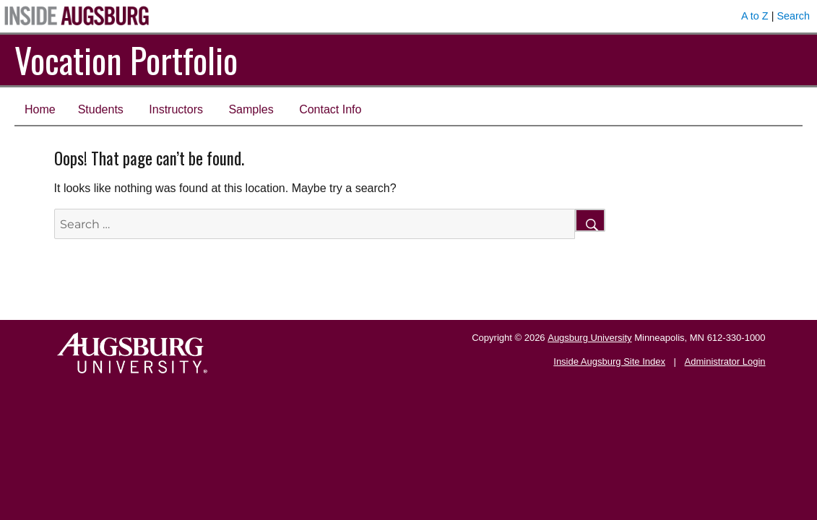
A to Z (755, 16)
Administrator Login (725, 361)
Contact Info (330, 109)
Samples (250, 109)
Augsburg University (589, 337)
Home (40, 109)
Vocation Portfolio (126, 59)
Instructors (176, 109)
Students (101, 109)
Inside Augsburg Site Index (609, 361)
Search (793, 16)
